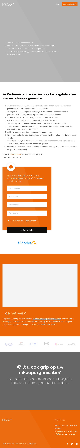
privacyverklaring (31, 221)
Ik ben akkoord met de (23, 221)
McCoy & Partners (29, 444)
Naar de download (69, 4)
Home (58, 4)
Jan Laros (15, 379)
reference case (16, 154)
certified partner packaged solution (47, 318)
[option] (8, 344)
